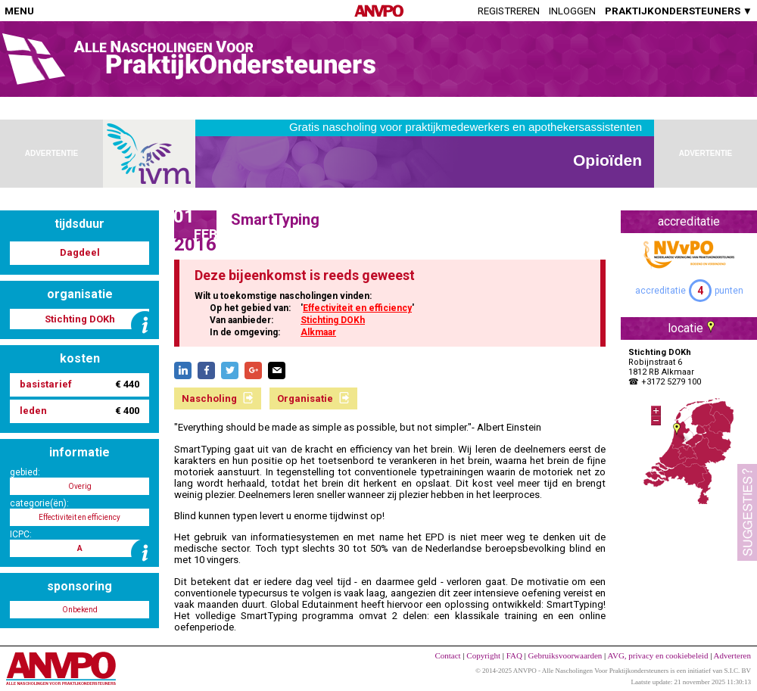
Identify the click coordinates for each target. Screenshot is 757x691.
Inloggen (572, 11)
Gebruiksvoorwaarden (565, 655)
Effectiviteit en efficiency (357, 308)
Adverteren (732, 655)
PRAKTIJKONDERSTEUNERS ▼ (678, 11)
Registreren (509, 11)
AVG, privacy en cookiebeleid (657, 655)
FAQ (514, 655)
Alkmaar (318, 332)
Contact (447, 655)
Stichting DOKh (333, 320)
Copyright (483, 655)
